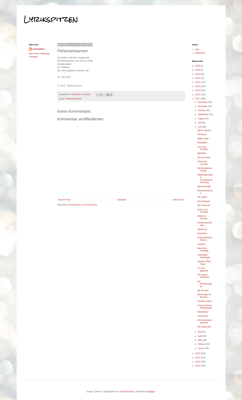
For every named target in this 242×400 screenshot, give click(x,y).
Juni (200, 127)
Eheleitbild (202, 142)
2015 (198, 357)
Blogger (151, 391)
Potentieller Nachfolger (203, 256)
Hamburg (201, 134)
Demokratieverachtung (204, 169)
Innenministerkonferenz (204, 238)
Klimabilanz (202, 312)
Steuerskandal (204, 186)
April (200, 336)
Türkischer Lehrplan (202, 162)
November (203, 106)
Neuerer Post (64, 200)
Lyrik (197, 49)
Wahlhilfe (201, 153)
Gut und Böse (203, 157)
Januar (201, 348)
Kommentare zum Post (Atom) (83, 205)
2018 (198, 94)
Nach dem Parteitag (202, 249)
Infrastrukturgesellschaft (204, 321)
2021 (198, 82)
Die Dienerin (203, 290)
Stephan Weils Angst (204, 262)
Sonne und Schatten (202, 210)
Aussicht (201, 244)
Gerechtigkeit (203, 201)
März (200, 340)
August (201, 118)
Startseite (121, 200)
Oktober (202, 110)
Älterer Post (178, 200)
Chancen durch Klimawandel (204, 306)
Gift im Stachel (204, 130)
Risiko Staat (202, 138)
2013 (198, 365)
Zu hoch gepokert (202, 269)
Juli (199, 122)
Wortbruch (202, 229)
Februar (202, 344)
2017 (198, 98)
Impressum (200, 53)
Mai (200, 332)
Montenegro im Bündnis (204, 295)
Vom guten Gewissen (203, 275)
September (203, 114)
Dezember (203, 102)
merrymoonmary (127, 391)
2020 (198, 86)
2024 (198, 74)
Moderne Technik (202, 217)
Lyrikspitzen (51, 19)
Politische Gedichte (73, 99)
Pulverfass (202, 233)
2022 (198, 78)
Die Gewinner (203, 205)
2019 (198, 90)
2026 (198, 66)
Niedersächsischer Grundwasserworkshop (205, 179)
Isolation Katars (204, 301)
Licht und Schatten (202, 148)
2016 (198, 353)
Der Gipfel (202, 197)
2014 (198, 361)
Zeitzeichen (202, 316)
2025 (198, 70)
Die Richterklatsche (204, 284)
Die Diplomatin (204, 327)
